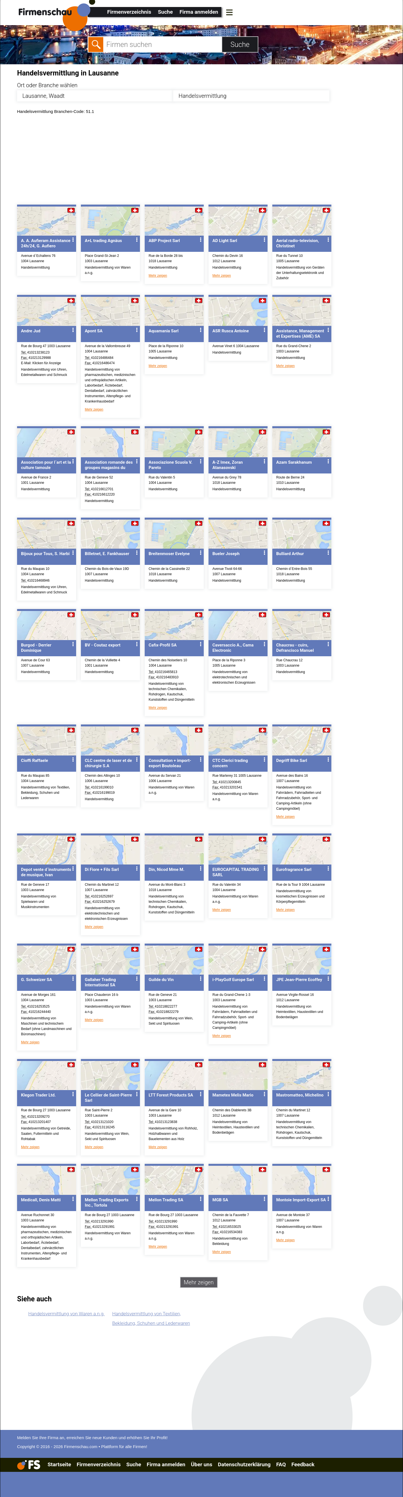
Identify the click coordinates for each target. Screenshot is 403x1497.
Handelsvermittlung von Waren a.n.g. (66, 1313)
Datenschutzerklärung (244, 1464)
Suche (165, 12)
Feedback (302, 1464)
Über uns (201, 1464)
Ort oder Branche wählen (47, 85)
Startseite (59, 1464)
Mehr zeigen (158, 276)
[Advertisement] (185, 161)
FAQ (281, 1464)
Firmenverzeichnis (129, 12)
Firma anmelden (198, 12)
